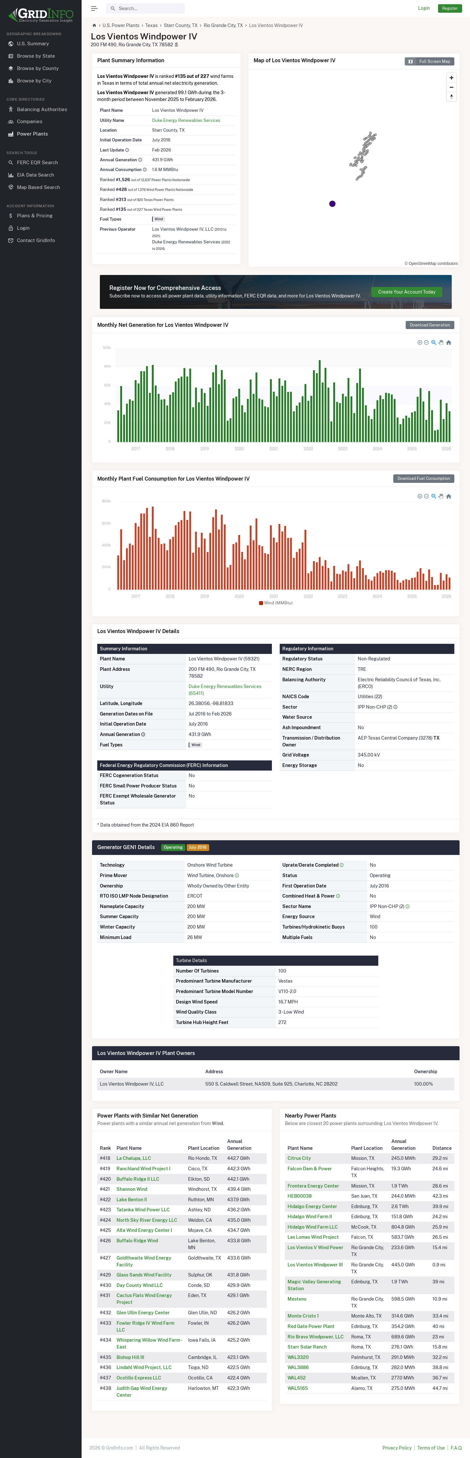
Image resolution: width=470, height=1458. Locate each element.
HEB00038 (300, 1196)
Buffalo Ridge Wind (137, 1240)
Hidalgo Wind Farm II (310, 1216)
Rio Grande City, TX (223, 25)
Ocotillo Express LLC (139, 1377)
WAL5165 (298, 1388)
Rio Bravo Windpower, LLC (316, 1336)
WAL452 (297, 1377)
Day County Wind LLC (140, 1285)
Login (424, 8)
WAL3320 (298, 1357)
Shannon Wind (132, 1189)
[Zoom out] (451, 87)
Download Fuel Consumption (424, 478)
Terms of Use (431, 1448)
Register (450, 8)
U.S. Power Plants (120, 25)
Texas (151, 25)
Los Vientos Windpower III (315, 1264)
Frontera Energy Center (313, 1186)
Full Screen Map (427, 61)
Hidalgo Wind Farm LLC (313, 1227)
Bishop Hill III (130, 1357)
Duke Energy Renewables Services (186, 120)
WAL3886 (298, 1367)
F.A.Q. (456, 1448)
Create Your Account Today (406, 292)
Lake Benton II (132, 1199)
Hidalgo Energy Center (312, 1206)
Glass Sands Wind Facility (144, 1275)
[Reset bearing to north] (451, 96)
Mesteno (297, 1299)
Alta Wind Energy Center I (144, 1230)
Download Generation (430, 325)
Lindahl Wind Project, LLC (144, 1367)
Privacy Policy (397, 1448)
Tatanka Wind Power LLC (143, 1209)
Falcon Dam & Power (310, 1168)
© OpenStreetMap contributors (431, 263)
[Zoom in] (451, 77)
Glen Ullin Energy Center (143, 1312)
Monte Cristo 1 (303, 1316)
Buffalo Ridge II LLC (138, 1179)
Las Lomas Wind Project (313, 1237)
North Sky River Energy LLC (147, 1220)
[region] (41, 739)
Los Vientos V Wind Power (315, 1247)
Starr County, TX (181, 25)
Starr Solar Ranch (307, 1347)
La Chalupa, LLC (134, 1158)
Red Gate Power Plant (311, 1326)
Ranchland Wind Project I (143, 1168)
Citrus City (299, 1158)
